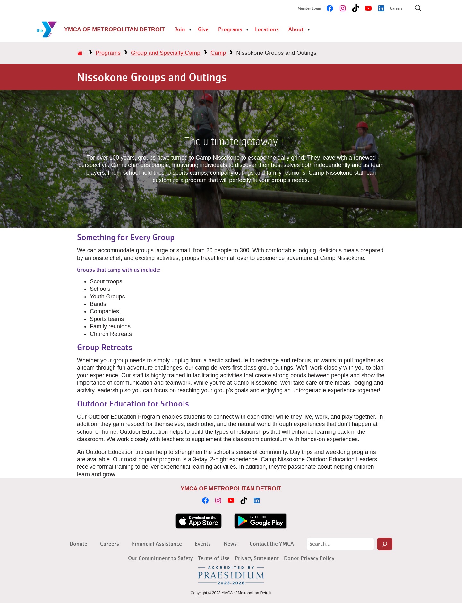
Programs (230, 29)
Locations (267, 29)
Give (203, 29)
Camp (218, 53)
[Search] (384, 544)
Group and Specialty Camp (165, 53)
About (296, 29)
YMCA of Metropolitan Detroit (114, 29)
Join (180, 29)
